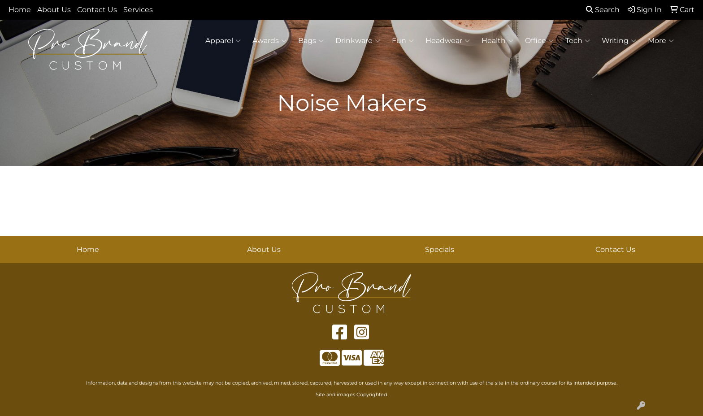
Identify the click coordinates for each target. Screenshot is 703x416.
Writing (619, 40)
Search (603, 9)
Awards (269, 40)
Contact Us (97, 9)
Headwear (447, 40)
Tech (577, 40)
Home (20, 9)
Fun (403, 40)
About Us (54, 9)
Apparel (223, 40)
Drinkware (357, 40)
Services (138, 9)
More (661, 40)
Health (497, 40)
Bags (311, 40)
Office (539, 40)
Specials (439, 249)
